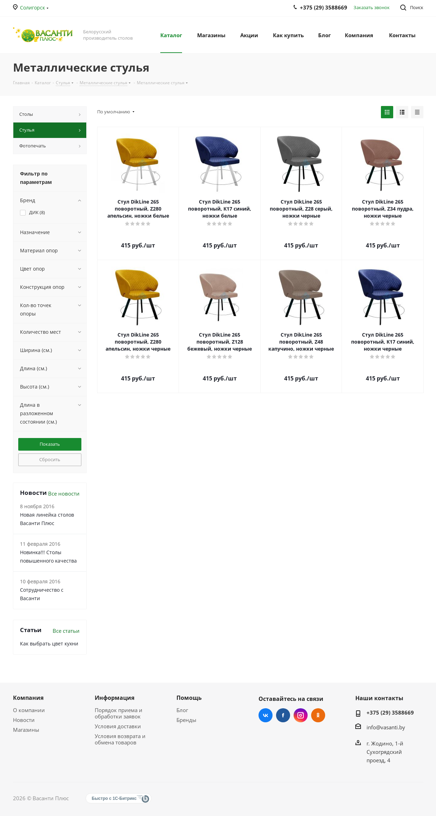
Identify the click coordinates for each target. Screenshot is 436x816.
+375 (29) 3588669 (390, 712)
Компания (28, 698)
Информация (114, 698)
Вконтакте (266, 715)
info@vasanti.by (386, 727)
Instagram (301, 715)
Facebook (283, 715)
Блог (182, 710)
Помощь (189, 698)
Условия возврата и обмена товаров (120, 739)
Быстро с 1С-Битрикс (114, 798)
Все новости (64, 493)
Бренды (186, 719)
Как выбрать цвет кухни (49, 643)
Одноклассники (318, 715)
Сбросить (49, 459)
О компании (29, 710)
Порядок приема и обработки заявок (118, 713)
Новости (24, 719)
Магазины (26, 729)
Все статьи (66, 630)
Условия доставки (118, 726)
